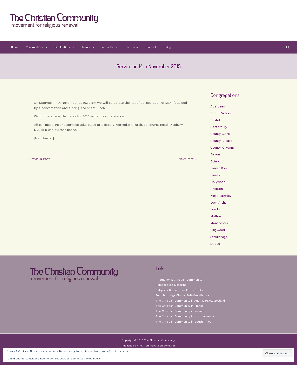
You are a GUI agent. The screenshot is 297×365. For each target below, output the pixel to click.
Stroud (215, 245)
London (216, 210)
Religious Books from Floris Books (180, 290)
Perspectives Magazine (171, 284)
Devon (215, 155)
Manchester (219, 224)
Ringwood (217, 231)
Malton (215, 217)
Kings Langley (220, 197)
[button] (43, 47)
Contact (141, 47)
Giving (155, 47)
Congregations (34, 47)
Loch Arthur (219, 203)
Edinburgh (218, 162)
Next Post (188, 159)
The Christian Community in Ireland (180, 311)
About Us (102, 47)
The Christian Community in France (180, 305)
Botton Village (220, 113)
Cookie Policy (92, 358)
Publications (61, 47)
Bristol (215, 120)
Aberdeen (217, 106)
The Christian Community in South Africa (184, 321)
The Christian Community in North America (185, 316)
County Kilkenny (222, 148)
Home (14, 47)
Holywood (218, 183)
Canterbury (218, 127)
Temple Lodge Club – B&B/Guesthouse (183, 295)
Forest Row (219, 169)
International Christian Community (179, 279)
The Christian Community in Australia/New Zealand (191, 300)
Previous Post (37, 159)
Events (83, 47)
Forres (215, 176)
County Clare (220, 134)
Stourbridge (219, 238)
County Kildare (221, 141)
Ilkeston (216, 190)
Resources (123, 47)
